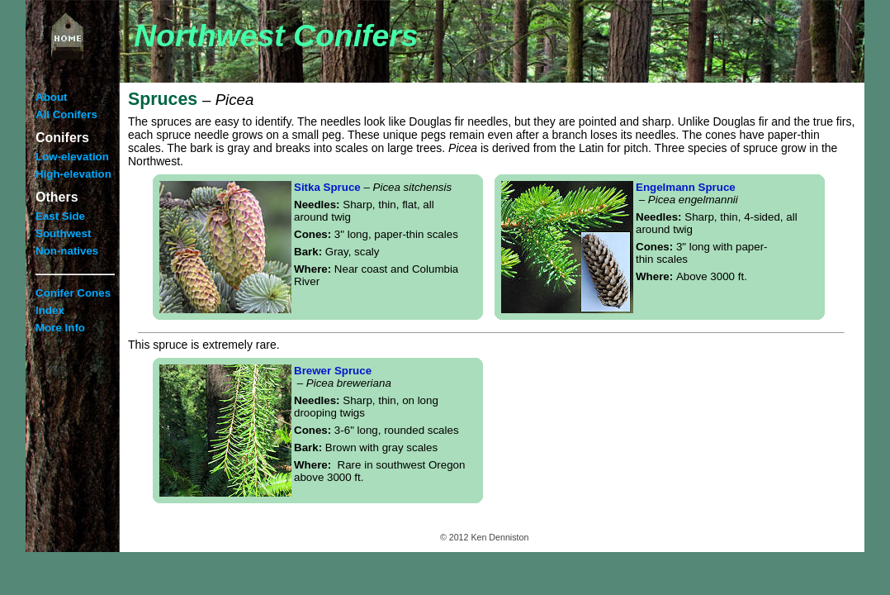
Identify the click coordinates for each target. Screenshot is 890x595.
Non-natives (67, 251)
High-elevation (73, 174)
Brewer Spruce (342, 376)
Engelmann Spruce (687, 193)
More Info (60, 327)
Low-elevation (72, 156)
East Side (60, 216)
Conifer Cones (73, 293)
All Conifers (66, 114)
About (52, 97)
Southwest (63, 233)
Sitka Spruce (373, 187)
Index (50, 310)
